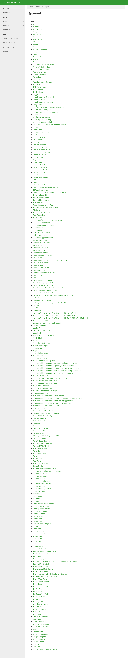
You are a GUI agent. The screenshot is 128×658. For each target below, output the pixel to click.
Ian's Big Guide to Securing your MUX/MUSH (49, 303)
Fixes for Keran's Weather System (45, 207)
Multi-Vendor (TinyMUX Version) (45, 383)
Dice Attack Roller (39, 185)
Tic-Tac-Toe (37, 589)
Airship (35, 59)
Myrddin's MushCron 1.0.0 (43, 411)
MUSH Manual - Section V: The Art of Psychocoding (52, 403)
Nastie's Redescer (39, 418)
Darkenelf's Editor (40, 172)
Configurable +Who (40, 155)
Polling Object (38, 458)
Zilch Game (37, 647)
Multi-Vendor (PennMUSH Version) (46, 381)
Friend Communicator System (44, 225)
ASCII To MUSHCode (11, 38)
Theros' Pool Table (40, 579)
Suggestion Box (39, 546)
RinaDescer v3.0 (39, 491)
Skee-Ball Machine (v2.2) (42, 524)
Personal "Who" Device (41, 446)
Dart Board (37, 175)
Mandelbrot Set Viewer (41, 343)
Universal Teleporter (40, 616)
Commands (39, 7)
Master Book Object (40, 345)
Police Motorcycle (39, 453)
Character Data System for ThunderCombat (49, 124)
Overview (6, 12)
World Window (38, 642)
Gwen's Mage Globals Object (44, 285)
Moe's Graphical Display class (44, 360)
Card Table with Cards (41, 117)
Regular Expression (40, 486)
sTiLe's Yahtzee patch (41, 539)
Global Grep (37, 258)
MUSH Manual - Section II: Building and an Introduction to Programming (60, 398)
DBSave (36, 180)
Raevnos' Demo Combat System (45, 468)
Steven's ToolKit (39, 534)
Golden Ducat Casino (41, 268)
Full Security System (40, 235)
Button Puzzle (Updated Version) (45, 112)
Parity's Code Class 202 (41, 441)
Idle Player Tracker (40, 308)
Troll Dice (36, 611)
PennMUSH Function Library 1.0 (45, 443)
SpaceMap (37, 529)
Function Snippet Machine (43, 237)
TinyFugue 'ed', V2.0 (40, 594)
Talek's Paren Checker (41, 554)
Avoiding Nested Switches (42, 82)
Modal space (38, 355)
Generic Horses (39, 250)
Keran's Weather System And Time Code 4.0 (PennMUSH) (54, 313)
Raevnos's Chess (39, 478)
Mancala (36, 340)
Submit (6, 51)
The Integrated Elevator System (45, 576)
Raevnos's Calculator (41, 473)
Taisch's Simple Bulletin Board (44, 551)
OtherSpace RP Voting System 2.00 (46, 436)
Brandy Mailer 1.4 (39, 99)
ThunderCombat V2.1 (41, 586)
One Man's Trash (39, 426)
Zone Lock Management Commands (46, 649)
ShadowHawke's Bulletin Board (45, 506)
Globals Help (38, 265)
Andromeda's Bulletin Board (43, 64)
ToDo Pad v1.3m (39, 596)
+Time (35, 42)
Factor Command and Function (44, 205)
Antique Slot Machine (41, 69)
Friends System (39, 227)
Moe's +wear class (40, 358)
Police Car (37, 451)
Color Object (37, 140)
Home (31, 7)
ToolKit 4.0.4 (37, 599)
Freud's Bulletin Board (41, 222)
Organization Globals (41, 431)
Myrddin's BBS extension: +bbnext (46, 406)
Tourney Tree (38, 601)
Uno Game (37, 619)
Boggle (35, 94)
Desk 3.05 (36, 182)
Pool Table (37, 461)
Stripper (36, 544)
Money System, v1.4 (40, 375)
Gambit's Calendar (40, 240)
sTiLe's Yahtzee (38, 536)
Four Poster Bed (39, 215)
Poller (35, 456)
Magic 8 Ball (37, 338)
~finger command (39, 52)
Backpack (36, 84)
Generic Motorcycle (40, 253)
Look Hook (37, 333)
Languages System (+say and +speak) (47, 323)
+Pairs (35, 37)
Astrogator (37, 79)
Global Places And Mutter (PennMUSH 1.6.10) (50, 260)
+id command (38, 34)
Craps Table (37, 162)
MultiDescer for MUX (41, 386)
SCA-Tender (37, 496)
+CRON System (38, 29)
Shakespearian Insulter (41, 509)
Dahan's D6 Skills (39, 165)
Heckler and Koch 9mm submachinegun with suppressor (54, 295)
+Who (35, 47)
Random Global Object (41, 481)
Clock (35, 135)
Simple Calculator (39, 514)
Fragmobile (37, 217)
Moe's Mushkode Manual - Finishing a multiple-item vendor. (55, 363)
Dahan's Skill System (40, 167)
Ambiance (37, 62)
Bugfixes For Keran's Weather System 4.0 (48, 107)
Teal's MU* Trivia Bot (41, 564)
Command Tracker (40, 147)
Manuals (6, 29)
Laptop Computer (39, 325)
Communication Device (42, 150)
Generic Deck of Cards (41, 247)
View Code (37, 629)
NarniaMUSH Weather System (44, 416)
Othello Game (38, 433)
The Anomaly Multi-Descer (43, 569)
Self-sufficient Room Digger (43, 504)
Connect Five (38, 157)
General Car (37, 245)
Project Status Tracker (41, 463)
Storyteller (37, 541)
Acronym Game (39, 57)
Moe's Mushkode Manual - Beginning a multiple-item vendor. (56, 365)
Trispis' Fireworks (39, 609)
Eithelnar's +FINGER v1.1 (42, 197)
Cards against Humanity (42, 119)
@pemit (47, 7)
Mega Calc (37, 350)
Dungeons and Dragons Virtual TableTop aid (49, 192)
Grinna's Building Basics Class (44, 273)
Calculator (37, 114)
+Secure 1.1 (37, 39)
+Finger (36, 32)
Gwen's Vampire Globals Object (45, 290)
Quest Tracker (38, 466)
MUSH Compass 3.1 (40, 393)
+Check (36, 27)
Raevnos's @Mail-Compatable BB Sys (47, 471)
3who (35, 54)
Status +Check (38, 531)
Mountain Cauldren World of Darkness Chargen (51, 378)
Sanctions (36, 493)
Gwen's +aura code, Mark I (43, 280)
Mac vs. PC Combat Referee (43, 335)
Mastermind (37, 348)
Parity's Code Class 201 (41, 438)
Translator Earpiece (40, 604)
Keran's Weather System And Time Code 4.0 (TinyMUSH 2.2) (55, 315)
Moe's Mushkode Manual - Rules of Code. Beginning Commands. (57, 370)
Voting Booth (38, 632)
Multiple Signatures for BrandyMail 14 (47, 391)
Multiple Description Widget (43, 388)
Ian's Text (36, 305)
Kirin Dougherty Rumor (42, 320)
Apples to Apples (39, 72)
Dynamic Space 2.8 (40, 195)
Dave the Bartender (40, 177)
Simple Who (37, 519)
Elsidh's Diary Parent (41, 200)
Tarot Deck (37, 556)
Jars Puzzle (37, 310)
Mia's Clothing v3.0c (40, 353)
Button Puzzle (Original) (42, 109)
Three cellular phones (41, 581)
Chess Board (38, 130)
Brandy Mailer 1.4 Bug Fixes (43, 102)
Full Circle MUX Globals (41, 232)
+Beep (35, 24)
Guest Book (37, 275)
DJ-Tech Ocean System (41, 190)
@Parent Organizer (40, 49)
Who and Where (39, 639)
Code (5, 22)
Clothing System (39, 137)
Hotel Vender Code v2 (41, 298)
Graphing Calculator (40, 270)
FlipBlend (36, 210)
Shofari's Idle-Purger (40, 511)
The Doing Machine (40, 571)
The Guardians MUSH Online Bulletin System (50, 574)
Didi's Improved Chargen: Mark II (45, 187)
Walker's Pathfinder (40, 634)
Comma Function (39, 145)
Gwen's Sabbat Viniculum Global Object (48, 288)
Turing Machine (39, 614)
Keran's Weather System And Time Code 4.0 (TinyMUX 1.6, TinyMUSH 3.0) (60, 318)
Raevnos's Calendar (40, 476)
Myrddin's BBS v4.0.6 (41, 408)
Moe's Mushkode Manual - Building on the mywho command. (56, 368)
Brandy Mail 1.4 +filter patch (43, 97)
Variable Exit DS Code (41, 624)
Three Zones (37, 584)
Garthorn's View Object (41, 242)
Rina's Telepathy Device (42, 488)
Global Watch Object (40, 263)
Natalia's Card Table (40, 421)
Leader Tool (37, 328)
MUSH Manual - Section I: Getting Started (48, 396)
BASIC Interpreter (39, 87)
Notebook (37, 423)
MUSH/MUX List (9, 42)
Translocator (38, 606)
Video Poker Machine (41, 626)
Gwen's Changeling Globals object (46, 283)
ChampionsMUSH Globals (42, 122)
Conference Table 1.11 (41, 152)
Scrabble (36, 498)
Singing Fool (37, 521)
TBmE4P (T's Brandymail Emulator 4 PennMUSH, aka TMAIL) (55, 561)
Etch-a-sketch (38, 202)
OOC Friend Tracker (40, 428)
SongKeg (36, 526)
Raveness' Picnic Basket (42, 483)
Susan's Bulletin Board (41, 549)
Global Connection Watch (42, 255)
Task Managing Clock (41, 559)
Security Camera (39, 501)
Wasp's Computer (39, 637)
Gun (34, 278)
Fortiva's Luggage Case (41, 212)
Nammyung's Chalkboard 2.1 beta (46, 413)
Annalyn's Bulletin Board (42, 67)
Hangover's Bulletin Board (43, 293)
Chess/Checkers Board (41, 132)
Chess (35, 127)
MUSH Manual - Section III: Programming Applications (53, 401)
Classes (6, 25)
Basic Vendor (38, 89)
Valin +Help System (40, 621)
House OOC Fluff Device (42, 300)
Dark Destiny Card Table (42, 170)
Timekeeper (37, 591)
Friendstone (37, 230)
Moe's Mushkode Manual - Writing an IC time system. (53, 373)
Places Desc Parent (40, 448)
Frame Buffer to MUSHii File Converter (47, 220)
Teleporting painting (40, 566)
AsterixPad (37, 77)
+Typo (35, 44)
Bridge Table (38, 104)
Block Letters (38, 92)
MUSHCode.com (12, 2)
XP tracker (37, 644)
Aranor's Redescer (40, 74)
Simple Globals (38, 516)
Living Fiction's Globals (41, 330)
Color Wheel (37, 142)
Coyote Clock (38, 160)
